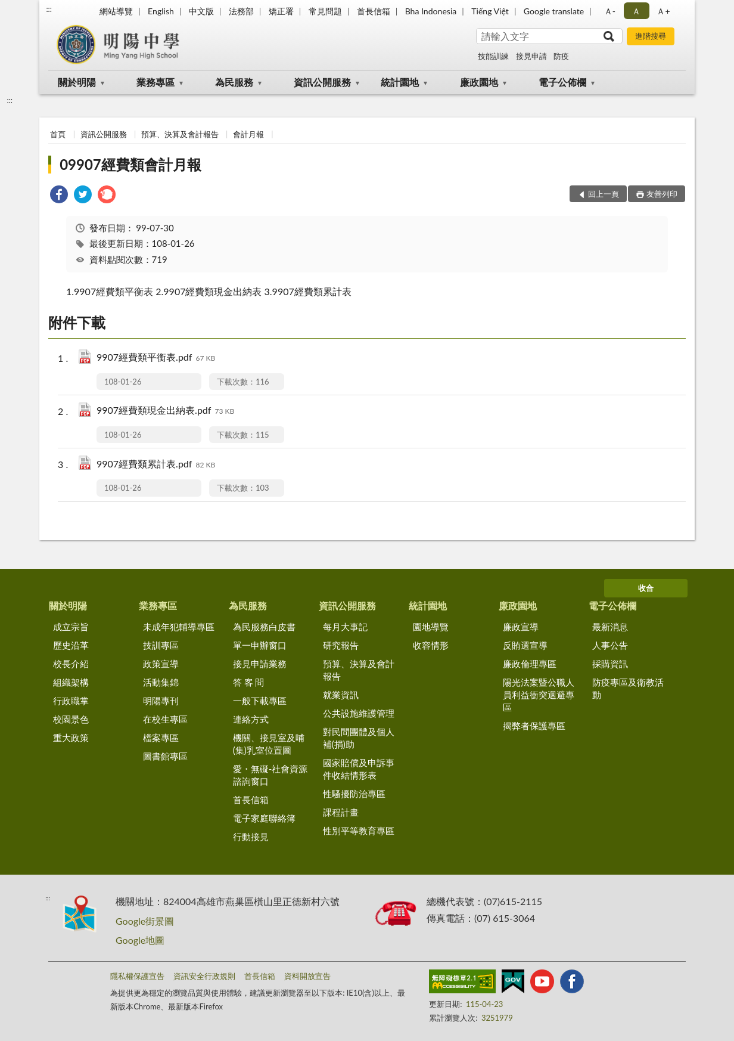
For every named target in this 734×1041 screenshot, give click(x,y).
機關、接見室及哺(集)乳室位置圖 (268, 743)
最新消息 (610, 626)
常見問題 (325, 11)
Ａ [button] (636, 11)
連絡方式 (251, 719)
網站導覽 (116, 11)
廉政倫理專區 (529, 663)
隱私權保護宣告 (137, 976)
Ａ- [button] (609, 11)
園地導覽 (431, 626)
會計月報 (248, 134)
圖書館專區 (165, 756)
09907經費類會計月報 (130, 164)
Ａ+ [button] (663, 11)
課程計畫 (341, 812)
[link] (59, 195)
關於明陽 (77, 82)
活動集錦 (161, 682)
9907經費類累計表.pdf (156, 465)
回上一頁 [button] (603, 194)
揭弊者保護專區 (534, 725)
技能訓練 (493, 56)
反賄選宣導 (525, 645)
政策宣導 (161, 663)
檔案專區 (161, 737)
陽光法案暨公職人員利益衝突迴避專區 (538, 694)
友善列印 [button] (661, 194)
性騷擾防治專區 (354, 793)
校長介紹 (71, 663)
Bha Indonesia (431, 11)
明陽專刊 (161, 700)
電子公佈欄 (562, 82)
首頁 (58, 134)
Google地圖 (140, 940)
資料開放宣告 (307, 976)
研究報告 (341, 645)
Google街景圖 (145, 921)
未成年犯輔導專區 (178, 626)
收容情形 (431, 645)
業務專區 (155, 82)
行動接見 (251, 836)
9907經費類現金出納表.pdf (165, 411)
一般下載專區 (260, 700)
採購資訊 (610, 663)
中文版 (201, 11)
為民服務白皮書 (264, 626)
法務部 (241, 11)
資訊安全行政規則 (204, 976)
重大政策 (71, 737)
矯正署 (281, 11)
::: (49, 9)
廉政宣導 (521, 626)
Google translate (554, 11)
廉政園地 (479, 82)
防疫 (561, 56)
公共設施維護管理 (358, 713)
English (161, 11)
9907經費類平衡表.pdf (156, 358)
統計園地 (400, 82)
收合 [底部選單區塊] (646, 588)
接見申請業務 (260, 663)
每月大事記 (345, 626)
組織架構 (71, 682)
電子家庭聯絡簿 (264, 818)
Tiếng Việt (490, 11)
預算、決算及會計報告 (180, 134)
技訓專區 (161, 645)
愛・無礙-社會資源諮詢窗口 (270, 774)
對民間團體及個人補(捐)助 (358, 737)
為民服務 (234, 82)
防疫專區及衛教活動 (628, 688)
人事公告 (610, 645)
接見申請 (531, 56)
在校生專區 (165, 719)
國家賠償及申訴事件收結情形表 (358, 768)
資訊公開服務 (322, 82)
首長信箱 (373, 11)
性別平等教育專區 (358, 830)
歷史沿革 (71, 645)
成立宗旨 (71, 626)
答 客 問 (249, 682)
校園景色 (71, 719)
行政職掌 (71, 700)
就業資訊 (341, 694)
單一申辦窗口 (260, 645)
